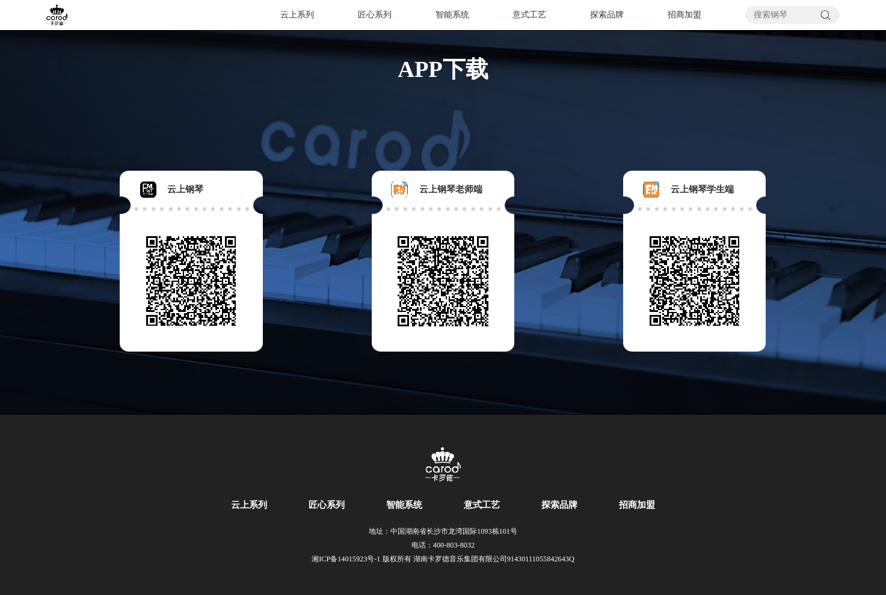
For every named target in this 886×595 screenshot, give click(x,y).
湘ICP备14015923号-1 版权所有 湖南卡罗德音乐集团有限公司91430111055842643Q (443, 559)
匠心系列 (375, 15)
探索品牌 (607, 15)
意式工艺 (529, 15)
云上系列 (297, 15)
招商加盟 (684, 15)
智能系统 (452, 15)
